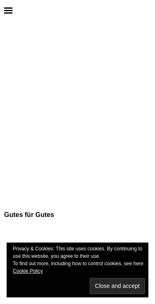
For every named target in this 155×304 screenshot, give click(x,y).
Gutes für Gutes (29, 214)
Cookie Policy (28, 271)
